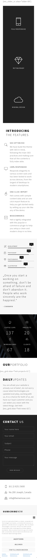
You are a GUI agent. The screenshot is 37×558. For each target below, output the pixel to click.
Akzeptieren (18, 539)
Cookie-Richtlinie (4, 554)
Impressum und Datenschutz (14, 554)
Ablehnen (18, 544)
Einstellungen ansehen (18, 550)
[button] (34, 517)
